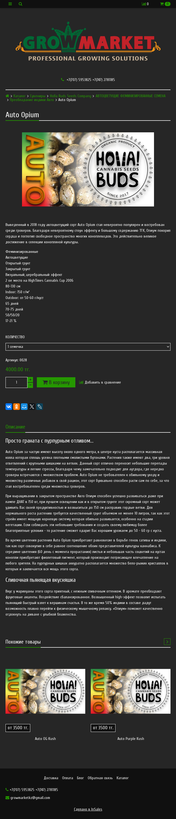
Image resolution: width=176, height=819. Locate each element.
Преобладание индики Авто (32, 100)
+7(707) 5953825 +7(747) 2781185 (88, 80)
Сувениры (37, 96)
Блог (80, 778)
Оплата (67, 778)
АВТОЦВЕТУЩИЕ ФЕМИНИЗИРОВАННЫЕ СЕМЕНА (131, 96)
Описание (15, 427)
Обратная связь (100, 778)
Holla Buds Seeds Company (70, 96)
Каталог (19, 96)
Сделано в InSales (88, 809)
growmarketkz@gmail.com (28, 797)
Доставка (51, 778)
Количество (15, 337)
